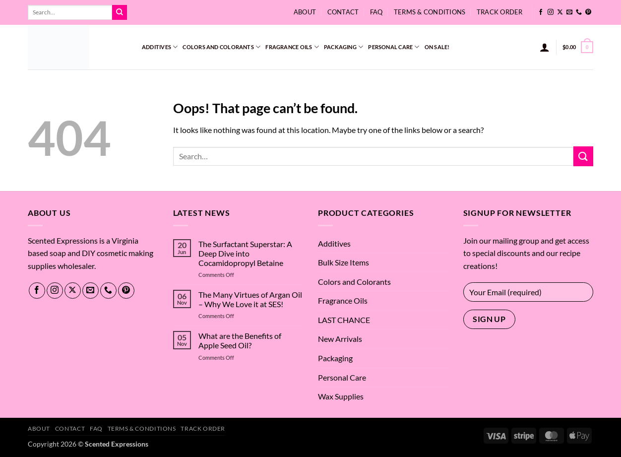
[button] (545, 47)
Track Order (500, 12)
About (305, 12)
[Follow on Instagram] (551, 12)
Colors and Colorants (221, 47)
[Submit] (119, 12)
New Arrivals (340, 338)
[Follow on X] (560, 12)
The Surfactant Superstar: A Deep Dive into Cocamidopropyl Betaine (245, 253)
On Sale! (437, 47)
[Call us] (579, 12)
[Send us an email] (569, 12)
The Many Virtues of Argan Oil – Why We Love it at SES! (250, 299)
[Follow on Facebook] (541, 12)
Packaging (343, 47)
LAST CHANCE (344, 320)
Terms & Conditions (430, 12)
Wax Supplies (341, 396)
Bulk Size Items (343, 262)
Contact (343, 12)
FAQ (376, 12)
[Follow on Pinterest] (588, 12)
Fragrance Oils (292, 47)
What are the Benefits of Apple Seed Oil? (239, 340)
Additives (160, 47)
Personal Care (393, 47)
